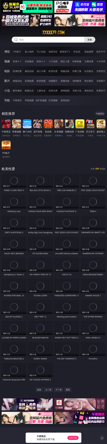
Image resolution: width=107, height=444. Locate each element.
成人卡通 (41, 71)
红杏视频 (53, 100)
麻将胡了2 (65, 51)
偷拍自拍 (29, 71)
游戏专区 (53, 51)
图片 (7, 81)
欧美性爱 (53, 71)
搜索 (89, 39)
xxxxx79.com (53, 32)
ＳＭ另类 (100, 61)
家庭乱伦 (29, 90)
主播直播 (88, 61)
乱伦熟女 (88, 71)
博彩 (7, 51)
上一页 (48, 389)
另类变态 (100, 71)
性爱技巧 (100, 90)
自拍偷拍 (29, 61)
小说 (7, 90)
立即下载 (73, 437)
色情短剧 (65, 100)
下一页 (59, 389)
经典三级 (76, 71)
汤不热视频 (41, 100)
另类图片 (100, 80)
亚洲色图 (29, 80)
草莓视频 (29, 100)
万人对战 (41, 51)
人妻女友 (41, 90)
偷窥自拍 (17, 80)
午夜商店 (17, 100)
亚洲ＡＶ (17, 61)
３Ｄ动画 (53, 61)
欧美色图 (41, 80)
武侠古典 (53, 90)
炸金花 (77, 51)
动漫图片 (53, 80)
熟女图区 (88, 80)
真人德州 (29, 51)
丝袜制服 (76, 61)
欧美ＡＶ (41, 61)
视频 (7, 61)
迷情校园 (65, 90)
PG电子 (17, 51)
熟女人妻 (65, 61)
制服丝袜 (65, 71)
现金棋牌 (88, 51)
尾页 (68, 389)
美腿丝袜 (65, 80)
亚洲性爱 (17, 71)
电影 (7, 71)
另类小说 (76, 90)
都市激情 (17, 90)
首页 (39, 389)
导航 (7, 100)
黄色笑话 (88, 90)
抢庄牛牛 (100, 51)
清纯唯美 (76, 80)
